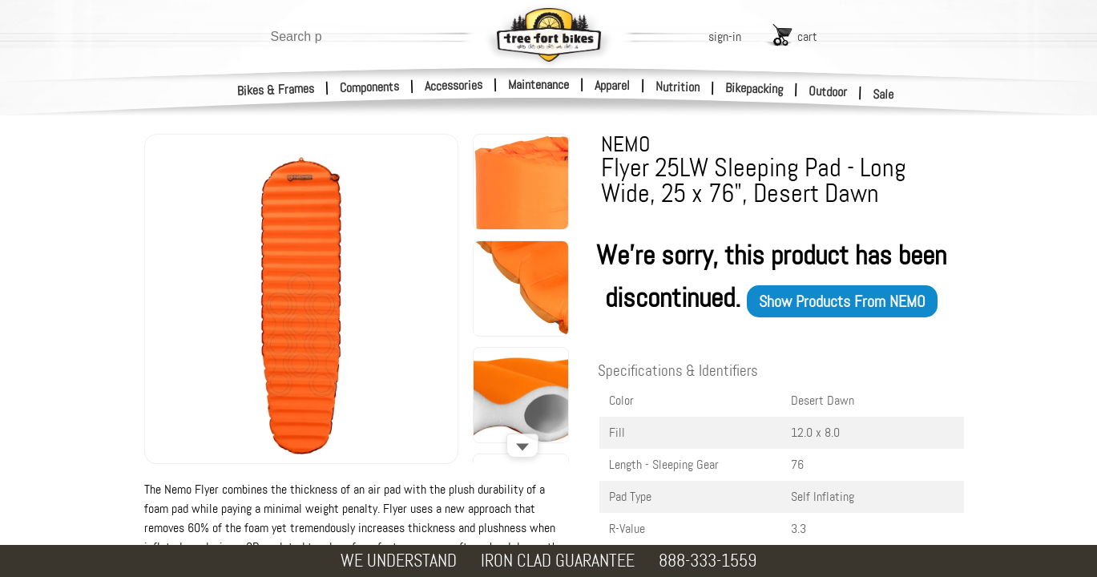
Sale (883, 94)
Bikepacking (754, 88)
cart (807, 36)
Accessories (453, 85)
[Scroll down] (522, 446)
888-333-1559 (707, 560)
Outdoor (828, 91)
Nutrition (677, 86)
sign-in (724, 36)
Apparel (612, 85)
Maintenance (538, 84)
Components (370, 87)
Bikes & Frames (276, 89)
